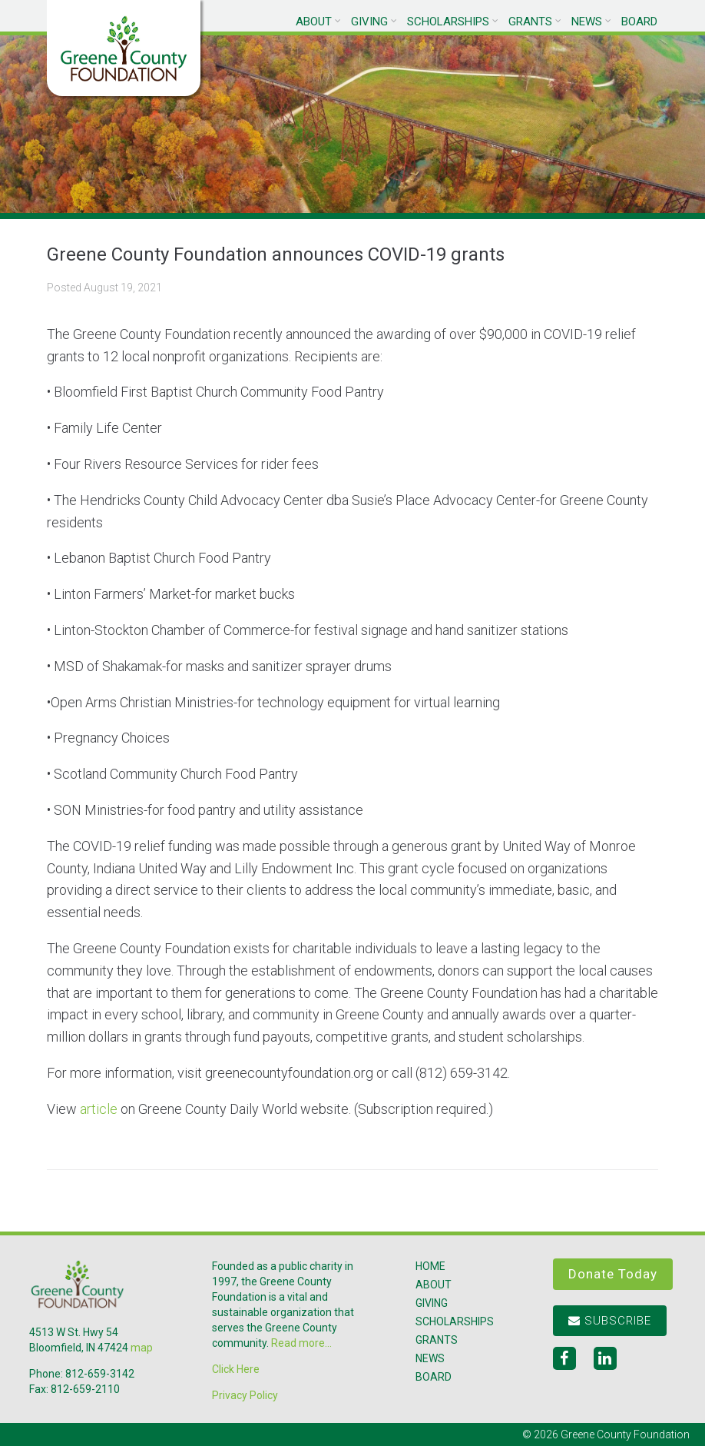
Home (430, 1266)
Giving (369, 21)
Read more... (301, 1343)
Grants (530, 21)
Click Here (236, 1369)
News (586, 21)
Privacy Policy (245, 1395)
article (99, 1109)
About (314, 21)
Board (639, 21)
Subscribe (609, 1321)
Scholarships (448, 21)
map (142, 1347)
